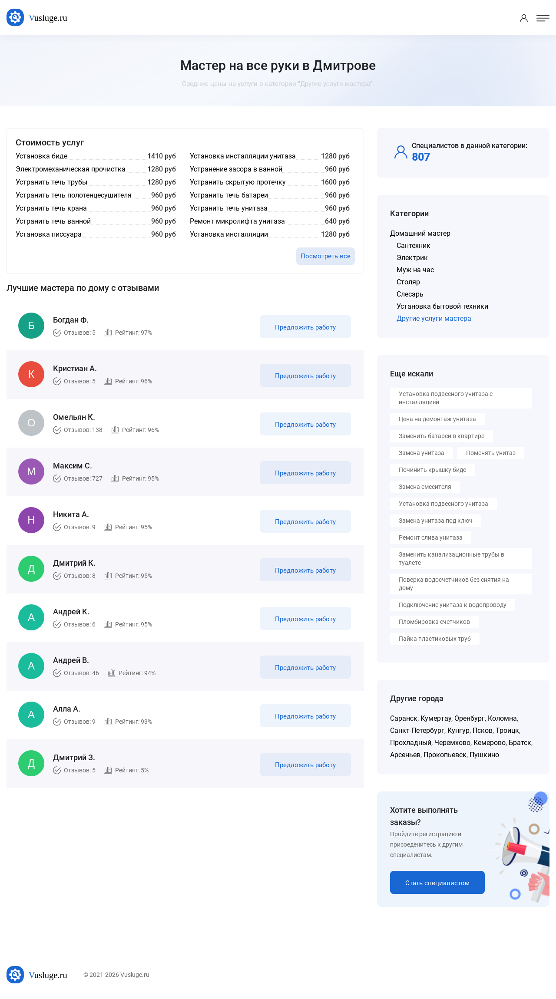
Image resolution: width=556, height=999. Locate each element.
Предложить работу (305, 327)
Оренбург (469, 718)
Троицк (507, 730)
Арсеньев (405, 755)
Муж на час (415, 270)
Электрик (412, 258)
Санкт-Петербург (417, 730)
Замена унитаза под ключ (436, 520)
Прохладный (410, 743)
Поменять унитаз (491, 452)
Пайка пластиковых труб (435, 638)
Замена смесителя (425, 486)
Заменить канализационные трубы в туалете (451, 558)
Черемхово (452, 743)
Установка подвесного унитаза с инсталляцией (446, 398)
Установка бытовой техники (442, 306)
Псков (483, 730)
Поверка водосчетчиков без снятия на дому (454, 583)
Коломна (502, 718)
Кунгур (458, 730)
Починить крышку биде (432, 469)
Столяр (408, 282)
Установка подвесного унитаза (443, 503)
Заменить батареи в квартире (441, 435)
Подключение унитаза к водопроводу (452, 604)
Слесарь (410, 294)
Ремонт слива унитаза (431, 537)
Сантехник (413, 245)
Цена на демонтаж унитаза (437, 418)
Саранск (403, 718)
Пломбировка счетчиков (434, 621)
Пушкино (484, 755)
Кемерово (489, 743)
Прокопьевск (445, 755)
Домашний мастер (420, 233)
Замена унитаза (421, 452)
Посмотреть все (326, 256)
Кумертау (435, 718)
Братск (520, 743)
